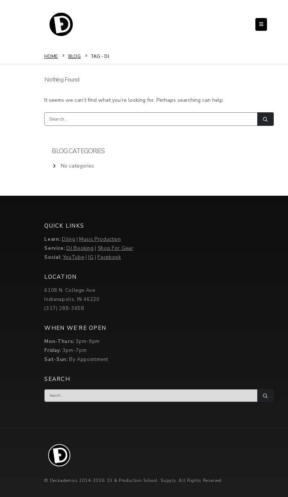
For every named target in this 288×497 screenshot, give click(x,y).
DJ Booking (80, 248)
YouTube (73, 257)
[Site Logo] (61, 24)
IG (90, 257)
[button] (261, 24)
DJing (68, 239)
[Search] (265, 119)
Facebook (109, 257)
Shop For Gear (115, 248)
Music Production (100, 239)
